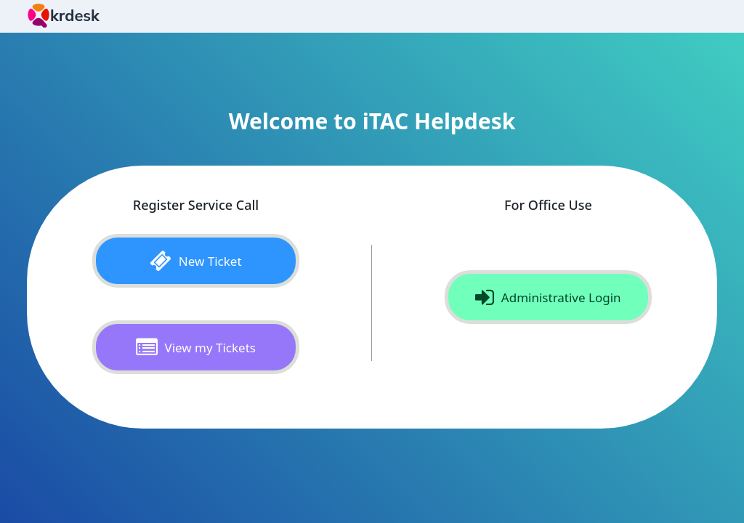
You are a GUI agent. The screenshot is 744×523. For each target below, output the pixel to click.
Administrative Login (547, 297)
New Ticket (195, 261)
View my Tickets (196, 347)
